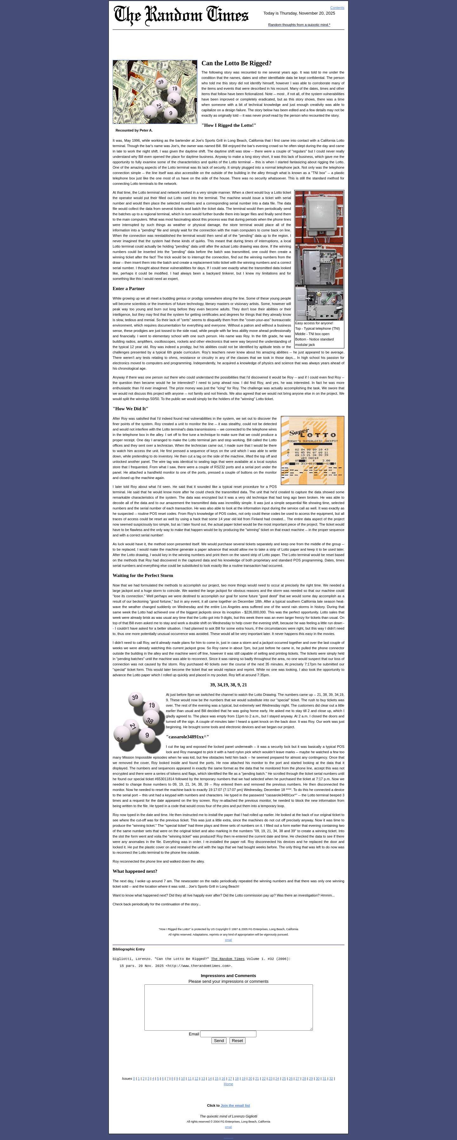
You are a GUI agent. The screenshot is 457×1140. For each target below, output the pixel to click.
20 (250, 1078)
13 (203, 1078)
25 (284, 1078)
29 (311, 1078)
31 (324, 1078)
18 (237, 1078)
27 (297, 1078)
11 (190, 1078)
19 (243, 1078)
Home (228, 1084)
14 (210, 1078)
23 (270, 1078)
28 (304, 1078)
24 (277, 1078)
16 (223, 1078)
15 (216, 1078)
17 (230, 1078)
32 (331, 1078)
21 (257, 1078)
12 (196, 1078)
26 (291, 1078)
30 (318, 1078)
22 (264, 1078)
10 (183, 1078)
